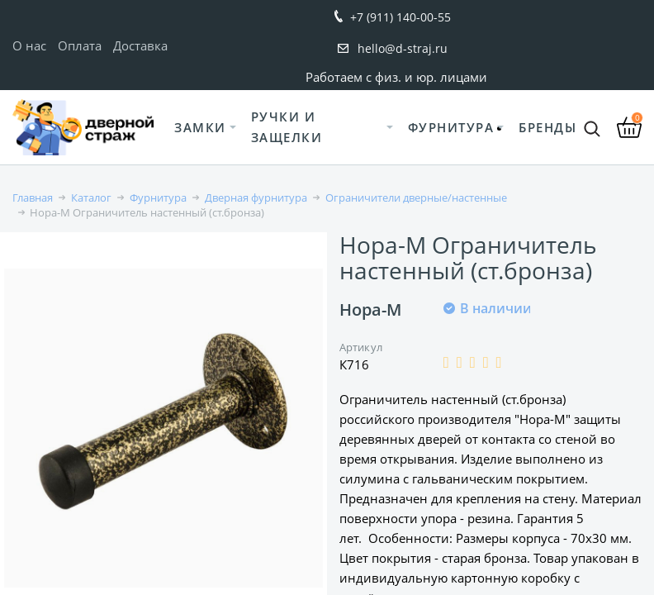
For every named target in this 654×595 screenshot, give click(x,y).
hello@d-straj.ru (403, 48)
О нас (29, 45)
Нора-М (370, 309)
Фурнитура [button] (451, 127)
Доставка (140, 45)
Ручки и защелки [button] (287, 126)
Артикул (360, 347)
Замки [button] (200, 127)
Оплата (80, 45)
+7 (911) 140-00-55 (400, 17)
